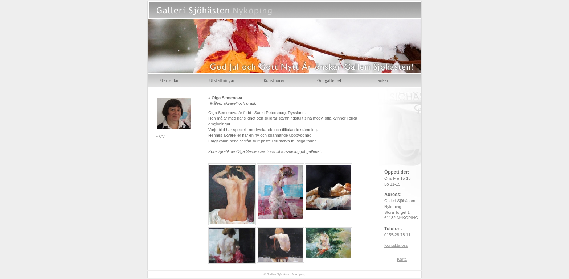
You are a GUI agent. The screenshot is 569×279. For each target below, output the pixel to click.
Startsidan (170, 80)
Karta (402, 259)
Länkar (382, 80)
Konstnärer (275, 80)
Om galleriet (330, 80)
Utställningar (222, 80)
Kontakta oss (396, 245)
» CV (160, 136)
